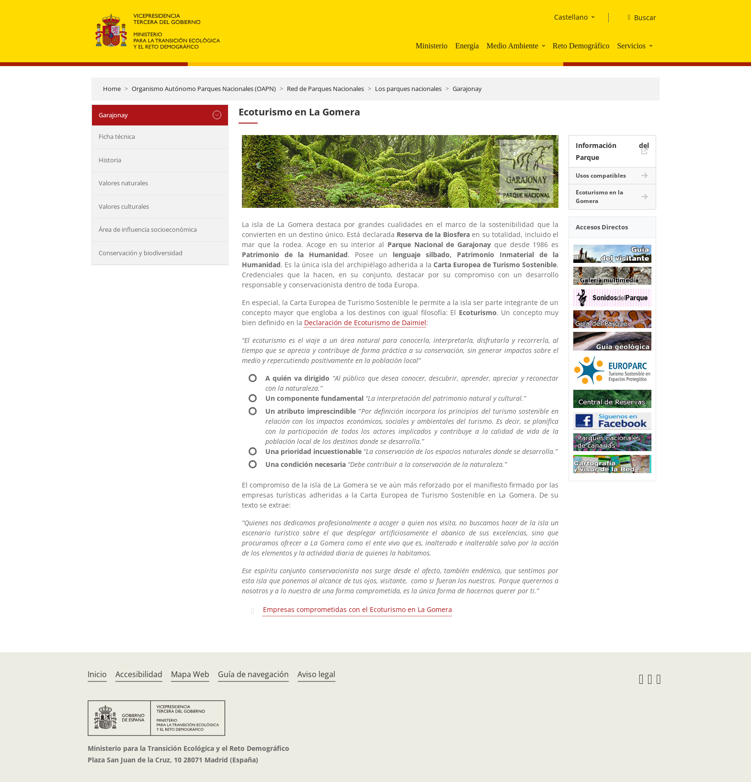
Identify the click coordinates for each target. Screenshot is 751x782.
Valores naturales (123, 183)
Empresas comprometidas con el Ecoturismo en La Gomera (357, 609)
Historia (110, 160)
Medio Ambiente (512, 46)
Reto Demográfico (581, 46)
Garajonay (467, 88)
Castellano (571, 17)
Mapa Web (190, 674)
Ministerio (432, 46)
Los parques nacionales (408, 88)
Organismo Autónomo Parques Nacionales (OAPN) (204, 88)
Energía (466, 46)
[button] (544, 45)
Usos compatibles (601, 175)
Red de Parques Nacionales (325, 88)
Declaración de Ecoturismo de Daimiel (365, 322)
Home (112, 88)
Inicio (97, 674)
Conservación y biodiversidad (140, 253)
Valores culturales (124, 206)
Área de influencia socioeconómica (148, 229)
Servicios (631, 46)
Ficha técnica (117, 136)
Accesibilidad (138, 674)
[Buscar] (638, 18)
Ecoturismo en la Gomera (599, 196)
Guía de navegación (253, 674)
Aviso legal (316, 674)
